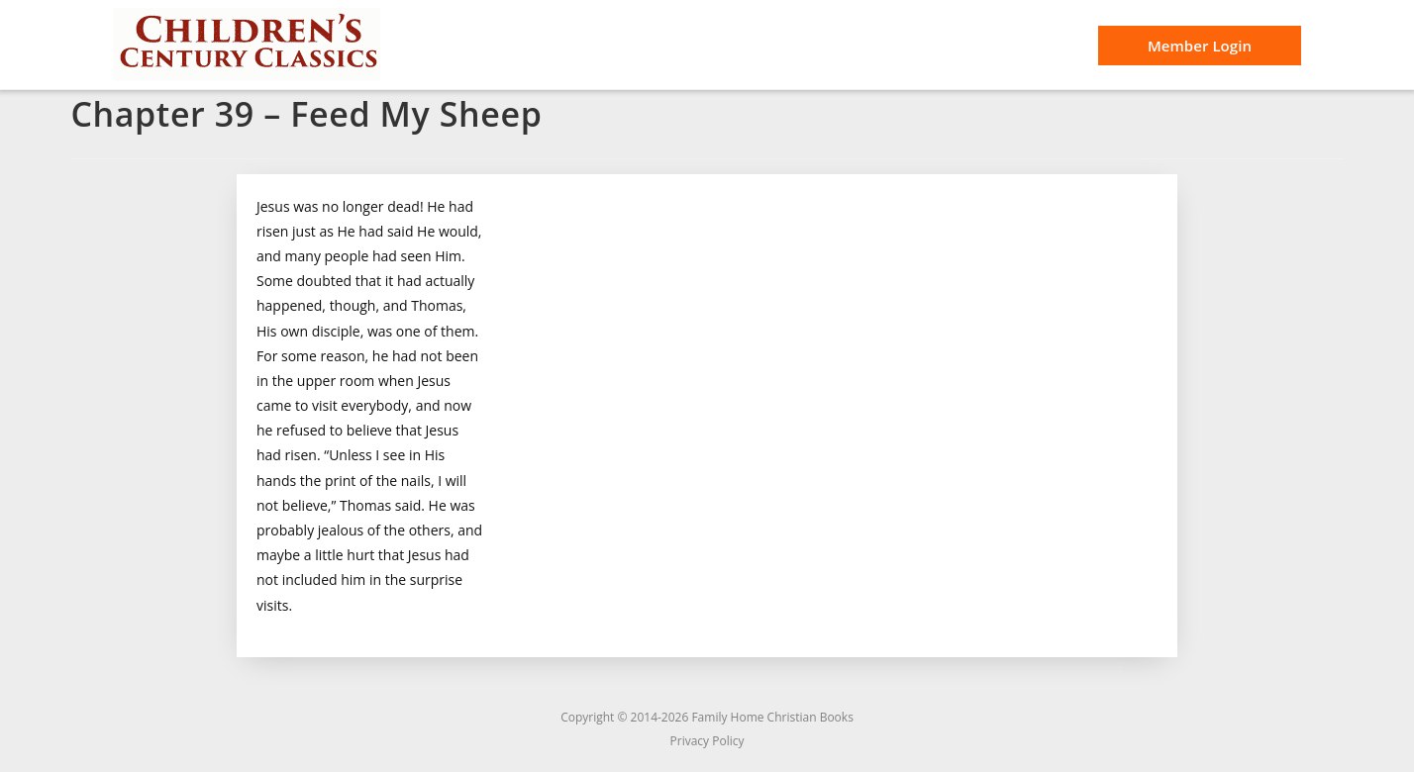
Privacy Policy (707, 740)
